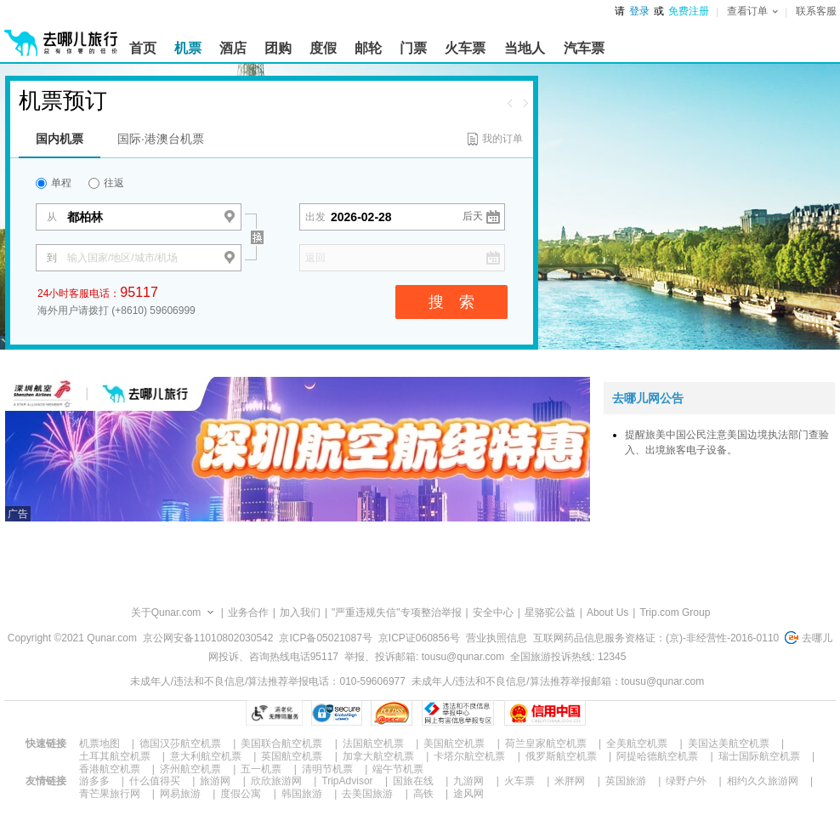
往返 (106, 183)
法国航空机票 (373, 743)
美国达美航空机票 (728, 743)
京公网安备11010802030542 (208, 638)
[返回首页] (61, 36)
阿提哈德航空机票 (657, 756)
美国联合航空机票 (281, 743)
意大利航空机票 (205, 756)
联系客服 (816, 11)
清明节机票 (327, 769)
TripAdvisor (346, 781)
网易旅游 (180, 794)
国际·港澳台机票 (160, 138)
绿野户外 (686, 781)
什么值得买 (154, 781)
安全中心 (493, 612)
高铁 (423, 794)
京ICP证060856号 (419, 638)
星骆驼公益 (550, 612)
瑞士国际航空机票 (759, 756)
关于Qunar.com (166, 612)
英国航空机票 (291, 756)
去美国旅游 (367, 794)
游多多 (94, 781)
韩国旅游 (301, 794)
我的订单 (502, 139)
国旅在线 (413, 781)
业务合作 (248, 612)
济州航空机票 (190, 769)
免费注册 (688, 11)
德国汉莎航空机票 (180, 743)
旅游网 (215, 781)
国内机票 (59, 138)
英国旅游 (625, 781)
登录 (639, 11)
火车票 (519, 781)
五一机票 (261, 769)
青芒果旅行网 (109, 794)
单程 (53, 183)
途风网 (468, 794)
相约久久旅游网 (762, 781)
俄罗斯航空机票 (561, 756)
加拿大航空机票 (378, 756)
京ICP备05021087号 (325, 638)
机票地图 (99, 743)
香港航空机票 (109, 769)
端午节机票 (397, 769)
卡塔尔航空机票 (469, 756)
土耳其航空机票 (114, 756)
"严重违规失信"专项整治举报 (397, 612)
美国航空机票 (454, 743)
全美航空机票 (636, 743)
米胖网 (569, 781)
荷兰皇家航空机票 (546, 743)
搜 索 (451, 301)
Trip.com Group (674, 612)
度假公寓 (240, 794)
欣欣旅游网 (276, 781)
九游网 (468, 781)
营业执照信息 (496, 638)
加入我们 (300, 612)
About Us (607, 612)
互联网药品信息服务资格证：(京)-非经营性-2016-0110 (656, 638)
